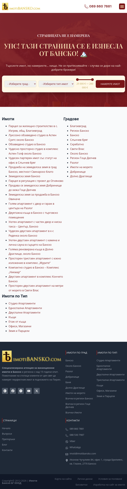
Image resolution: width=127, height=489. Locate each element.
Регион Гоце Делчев (83, 158)
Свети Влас (77, 149)
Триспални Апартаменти (111, 379)
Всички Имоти (73, 412)
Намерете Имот (110, 84)
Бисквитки (82, 484)
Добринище (78, 172)
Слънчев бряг (79, 140)
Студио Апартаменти (22, 303)
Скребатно (77, 144)
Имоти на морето (81, 167)
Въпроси (7, 433)
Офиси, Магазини (20, 326)
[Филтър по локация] (20, 83)
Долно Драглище (81, 176)
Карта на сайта (64, 478)
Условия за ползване (110, 478)
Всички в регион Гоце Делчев (77, 405)
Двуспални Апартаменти (24, 312)
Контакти (7, 449)
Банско (74, 135)
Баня (68, 381)
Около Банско (79, 153)
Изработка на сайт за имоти (109, 484)
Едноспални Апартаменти (25, 308)
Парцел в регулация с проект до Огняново (36, 181)
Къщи (12, 317)
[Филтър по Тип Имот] (56, 83)
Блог (4, 444)
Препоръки (8, 438)
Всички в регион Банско (79, 398)
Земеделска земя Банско (24, 176)
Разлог (74, 162)
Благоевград (78, 126)
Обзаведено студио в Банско (27, 144)
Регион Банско (79, 131)
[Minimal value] (85, 79)
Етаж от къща (17, 321)
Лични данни (85, 478)
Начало (6, 427)
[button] (122, 6)
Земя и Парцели (19, 331)
